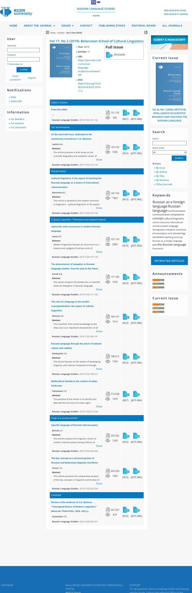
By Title (160, 176)
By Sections (162, 180)
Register (32, 77)
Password (11, 54)
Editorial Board (144, 25)
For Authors (17, 123)
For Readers (17, 119)
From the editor (59, 109)
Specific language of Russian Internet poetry (74, 425)
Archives (61, 33)
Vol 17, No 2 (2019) (74, 33)
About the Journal (38, 25)
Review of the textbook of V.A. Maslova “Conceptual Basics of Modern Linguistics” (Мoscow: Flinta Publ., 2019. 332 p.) (74, 506)
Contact (86, 25)
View (13, 97)
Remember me (16, 64)
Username (11, 45)
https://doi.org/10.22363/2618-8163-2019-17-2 (89, 87)
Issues (66, 25)
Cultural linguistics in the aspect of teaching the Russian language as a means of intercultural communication (76, 182)
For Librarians (18, 127)
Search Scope (169, 150)
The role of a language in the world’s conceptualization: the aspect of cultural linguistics (72, 306)
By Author (161, 171)
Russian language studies (96, 12)
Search (155, 138)
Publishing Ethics (112, 25)
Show (99, 159)
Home (13, 25)
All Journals (172, 25)
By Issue (160, 167)
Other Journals (164, 184)
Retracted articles (169, 261)
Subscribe (16, 101)
